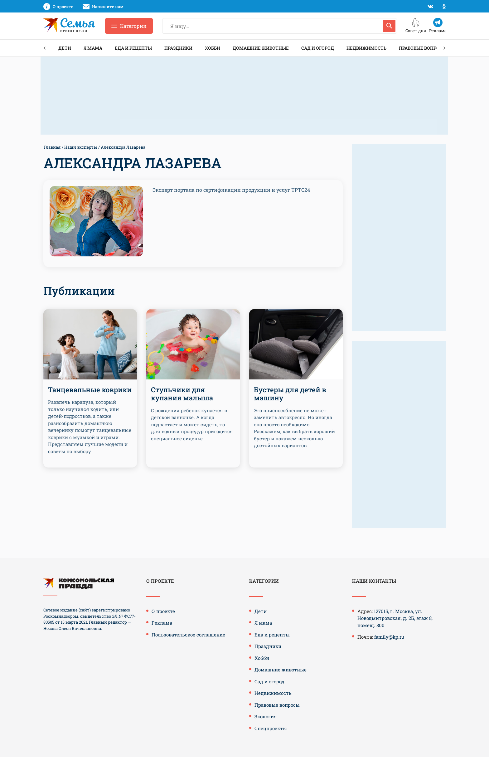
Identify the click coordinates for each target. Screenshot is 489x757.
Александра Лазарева (123, 147)
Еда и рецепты (133, 48)
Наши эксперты (80, 147)
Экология (265, 716)
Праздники (178, 48)
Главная (52, 147)
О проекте (163, 611)
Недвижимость (366, 48)
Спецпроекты (270, 728)
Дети (64, 48)
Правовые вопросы (422, 48)
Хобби (212, 48)
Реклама (162, 623)
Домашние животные (261, 48)
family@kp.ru (389, 637)
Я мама (93, 48)
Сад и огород (317, 48)
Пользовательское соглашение (188, 634)
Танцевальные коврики (90, 389)
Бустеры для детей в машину (290, 393)
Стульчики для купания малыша (182, 393)
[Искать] (389, 26)
